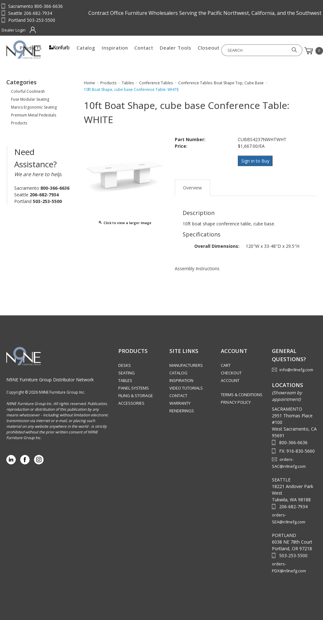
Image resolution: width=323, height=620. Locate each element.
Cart (226, 365)
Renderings (181, 411)
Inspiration (174, 51)
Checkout (231, 373)
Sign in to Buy (256, 161)
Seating (126, 373)
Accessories (131, 403)
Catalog (145, 51)
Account (230, 380)
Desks (124, 365)
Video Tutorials (186, 388)
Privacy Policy (236, 402)
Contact (203, 51)
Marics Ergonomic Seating (34, 107)
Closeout (268, 51)
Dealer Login (14, 30)
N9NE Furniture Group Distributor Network (50, 380)
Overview (192, 186)
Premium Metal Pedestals (33, 115)
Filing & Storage (135, 395)
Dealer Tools (235, 51)
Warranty (180, 403)
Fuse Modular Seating (30, 99)
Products (90, 51)
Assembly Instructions (197, 267)
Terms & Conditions (241, 394)
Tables (125, 380)
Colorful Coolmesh (28, 91)
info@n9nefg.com (296, 370)
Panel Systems (133, 388)
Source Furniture (37, 49)
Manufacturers (186, 365)
